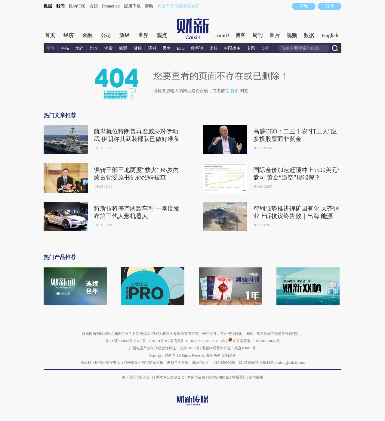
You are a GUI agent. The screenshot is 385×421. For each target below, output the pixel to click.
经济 (68, 35)
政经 (124, 35)
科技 (65, 48)
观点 (162, 35)
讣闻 (265, 48)
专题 (251, 48)
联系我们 (239, 377)
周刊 (257, 35)
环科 (152, 48)
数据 (48, 6)
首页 (50, 35)
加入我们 (146, 377)
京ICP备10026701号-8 (150, 341)
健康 (138, 48)
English (330, 35)
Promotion (111, 6)
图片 (275, 35)
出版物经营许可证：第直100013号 (229, 348)
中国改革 (232, 48)
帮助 (149, 6)
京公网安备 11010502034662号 (254, 341)
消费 (108, 48)
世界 (143, 35)
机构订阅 (77, 6)
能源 (123, 48)
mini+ (223, 35)
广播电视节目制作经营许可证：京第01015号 (164, 348)
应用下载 (132, 6)
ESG (181, 48)
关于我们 (129, 377)
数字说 (197, 48)
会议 (94, 6)
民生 (166, 48)
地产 (79, 48)
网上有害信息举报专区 (178, 6)
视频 (292, 35)
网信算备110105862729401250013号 (198, 341)
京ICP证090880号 (118, 341)
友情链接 (256, 377)
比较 (213, 48)
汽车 (94, 48)
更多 (51, 48)
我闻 (60, 6)
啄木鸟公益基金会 (171, 377)
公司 (106, 35)
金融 (87, 35)
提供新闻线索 (218, 377)
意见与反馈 (196, 377)
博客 (240, 35)
